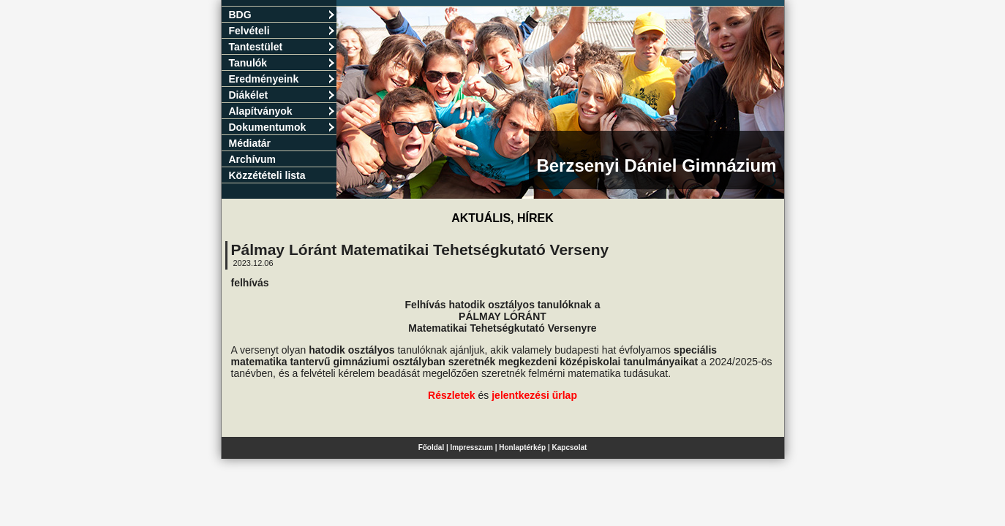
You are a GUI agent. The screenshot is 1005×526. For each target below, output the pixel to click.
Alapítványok (282, 111)
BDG (282, 14)
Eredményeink (282, 79)
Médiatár (250, 143)
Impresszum (472, 447)
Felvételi (282, 31)
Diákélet (282, 95)
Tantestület (282, 47)
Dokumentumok (282, 127)
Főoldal (431, 447)
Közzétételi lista (267, 175)
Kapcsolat (569, 447)
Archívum (252, 159)
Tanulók (282, 63)
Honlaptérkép (522, 447)
